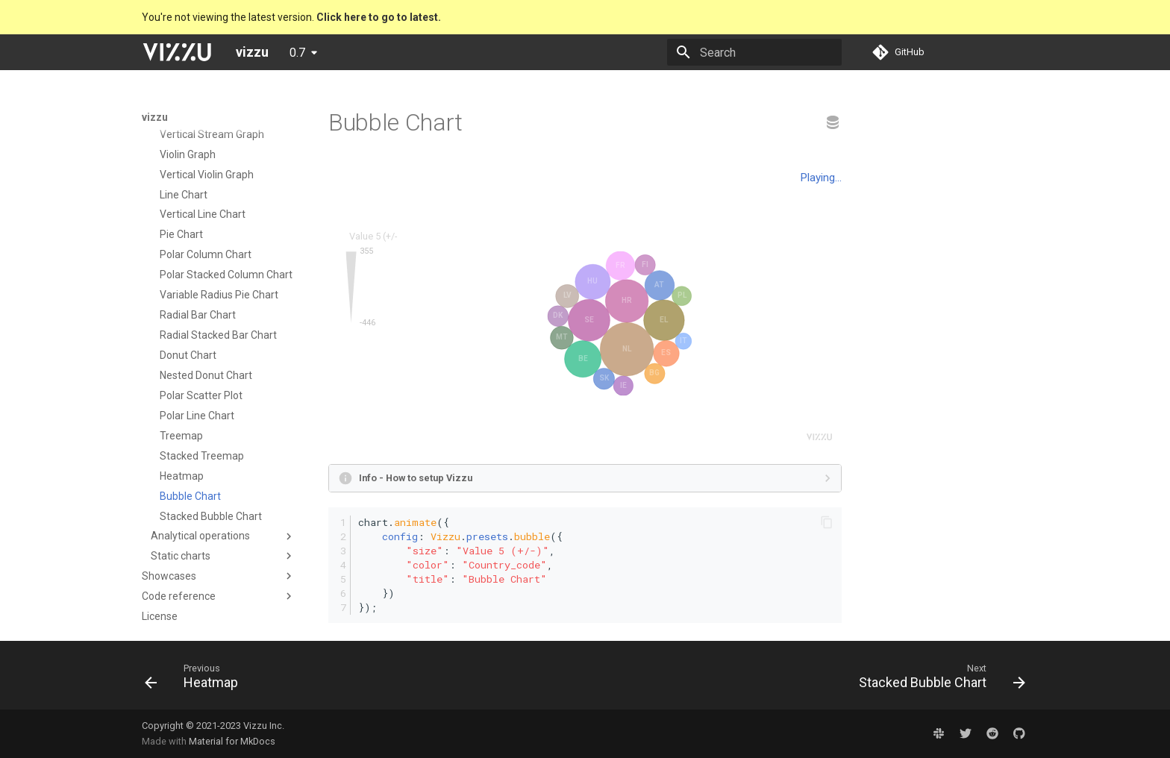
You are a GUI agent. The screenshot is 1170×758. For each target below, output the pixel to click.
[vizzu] (177, 52)
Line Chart (183, 195)
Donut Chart (188, 355)
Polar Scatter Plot (201, 395)
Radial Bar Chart (198, 315)
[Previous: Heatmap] (196, 680)
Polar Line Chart (197, 416)
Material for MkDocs (232, 741)
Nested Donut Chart (206, 375)
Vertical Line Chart (202, 214)
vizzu (155, 117)
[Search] (754, 52)
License (160, 616)
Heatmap (182, 476)
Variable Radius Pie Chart (219, 295)
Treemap (181, 436)
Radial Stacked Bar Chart (218, 335)
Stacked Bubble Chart (211, 516)
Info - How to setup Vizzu (415, 477)
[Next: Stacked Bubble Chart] (937, 680)
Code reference (179, 596)
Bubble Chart (190, 496)
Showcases (169, 576)
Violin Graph (188, 154)
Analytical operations (200, 536)
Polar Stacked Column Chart (226, 275)
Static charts (180, 556)
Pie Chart (181, 234)
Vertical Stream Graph (212, 134)
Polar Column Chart (205, 254)
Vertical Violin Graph (207, 175)
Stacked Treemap (202, 456)
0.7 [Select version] (297, 53)
